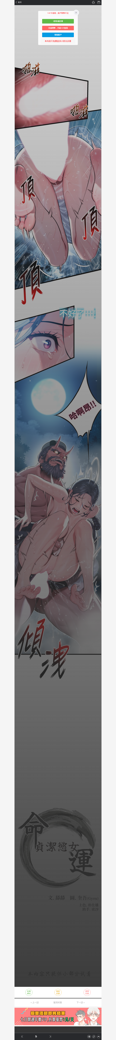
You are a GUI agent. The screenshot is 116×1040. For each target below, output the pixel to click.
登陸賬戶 (58, 35)
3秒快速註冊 (58, 21)
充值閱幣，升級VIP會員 (58, 28)
